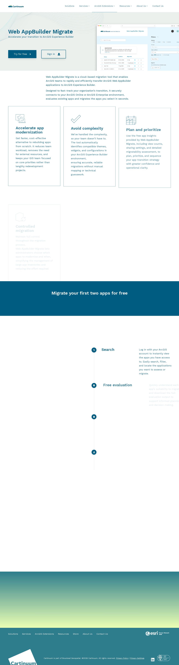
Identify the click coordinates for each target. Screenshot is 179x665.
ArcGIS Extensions (103, 6)
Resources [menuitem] (63, 634)
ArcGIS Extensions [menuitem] (44, 634)
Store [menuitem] (76, 634)
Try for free (22, 54)
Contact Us (157, 6)
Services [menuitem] (26, 634)
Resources (125, 6)
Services (83, 6)
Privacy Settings (137, 658)
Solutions (69, 6)
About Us (141, 6)
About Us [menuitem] (87, 634)
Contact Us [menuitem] (102, 634)
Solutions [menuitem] (13, 634)
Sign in (53, 54)
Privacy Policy (122, 658)
